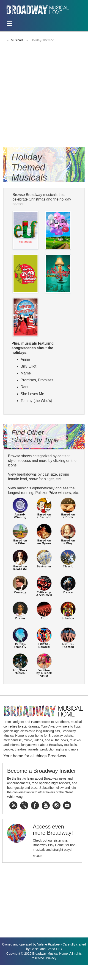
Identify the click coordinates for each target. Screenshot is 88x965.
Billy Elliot (28, 366)
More (37, 856)
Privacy (51, 958)
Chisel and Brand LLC (46, 949)
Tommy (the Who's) (36, 401)
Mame (26, 373)
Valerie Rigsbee (48, 944)
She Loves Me (32, 394)
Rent (24, 387)
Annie (25, 359)
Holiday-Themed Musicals (29, 167)
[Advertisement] (44, 91)
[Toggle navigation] (10, 24)
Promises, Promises (37, 380)
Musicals (17, 40)
